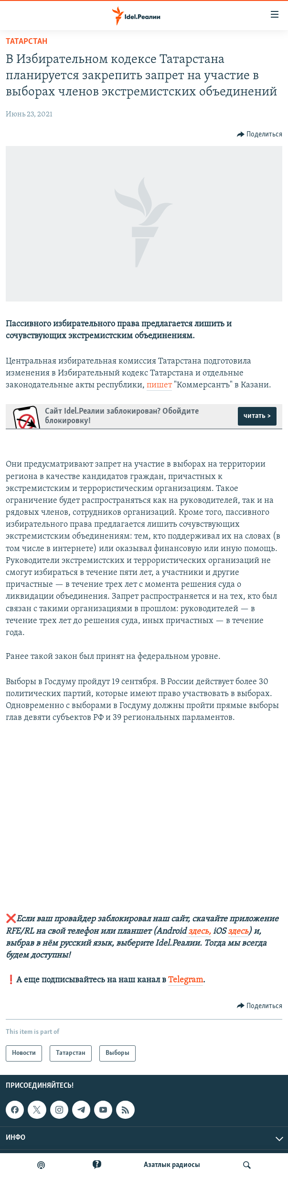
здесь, (198, 931)
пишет (159, 385)
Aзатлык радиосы (172, 1165)
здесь (238, 931)
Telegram (185, 980)
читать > (257, 416)
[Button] (260, 134)
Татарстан (26, 41)
